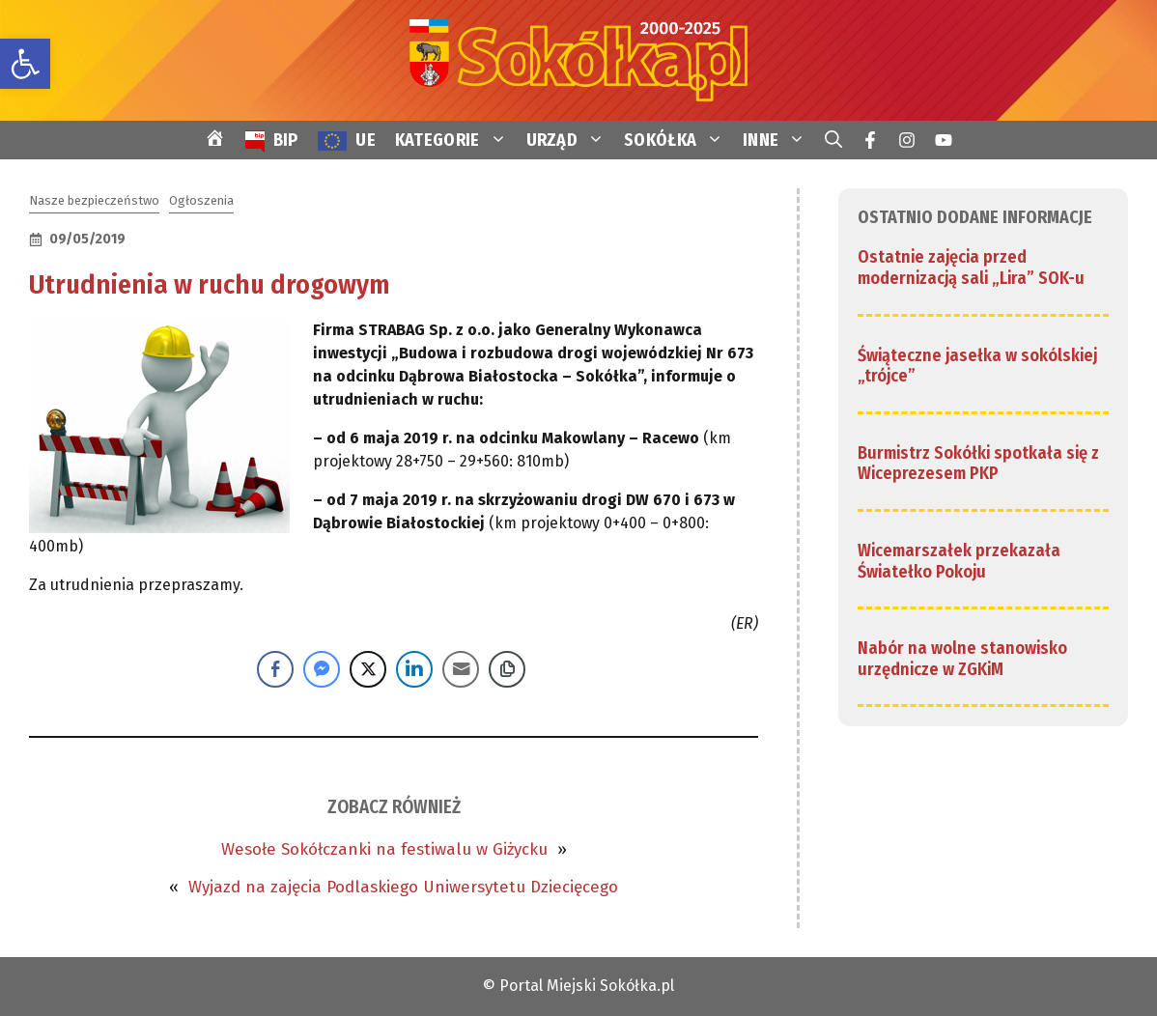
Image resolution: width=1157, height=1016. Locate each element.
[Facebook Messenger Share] (321, 669)
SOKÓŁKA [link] (678, 140)
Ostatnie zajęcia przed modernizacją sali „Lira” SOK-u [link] (971, 267)
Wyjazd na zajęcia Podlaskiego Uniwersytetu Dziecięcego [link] (403, 887)
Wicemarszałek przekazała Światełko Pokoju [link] (959, 561)
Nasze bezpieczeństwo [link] (94, 200)
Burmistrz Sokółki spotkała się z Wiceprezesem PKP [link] (978, 463)
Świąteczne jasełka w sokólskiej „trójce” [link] (977, 366)
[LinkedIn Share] (414, 669)
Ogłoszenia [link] (201, 200)
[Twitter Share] (368, 669)
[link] (25, 64)
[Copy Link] (507, 669)
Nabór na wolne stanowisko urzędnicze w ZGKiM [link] (962, 658)
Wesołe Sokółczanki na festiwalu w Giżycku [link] (384, 849)
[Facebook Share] (275, 669)
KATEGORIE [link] (456, 140)
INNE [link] (779, 140)
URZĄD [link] (570, 140)
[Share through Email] (460, 669)
